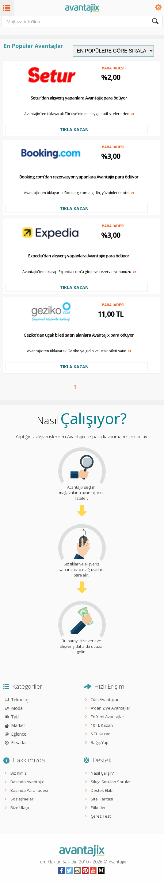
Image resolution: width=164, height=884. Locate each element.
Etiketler (98, 807)
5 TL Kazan (101, 734)
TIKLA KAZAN (74, 129)
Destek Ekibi (102, 790)
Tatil (15, 717)
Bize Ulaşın (20, 807)
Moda (17, 708)
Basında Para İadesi (29, 790)
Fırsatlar (19, 742)
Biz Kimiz (18, 773)
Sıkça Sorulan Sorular (111, 781)
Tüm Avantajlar (105, 699)
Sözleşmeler (21, 799)
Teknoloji (20, 699)
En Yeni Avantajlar (107, 716)
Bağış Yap (100, 742)
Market (18, 725)
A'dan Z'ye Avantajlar (110, 708)
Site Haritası (102, 799)
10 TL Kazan (102, 725)
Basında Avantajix (27, 781)
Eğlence (18, 734)
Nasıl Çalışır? (102, 773)
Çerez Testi (101, 816)
